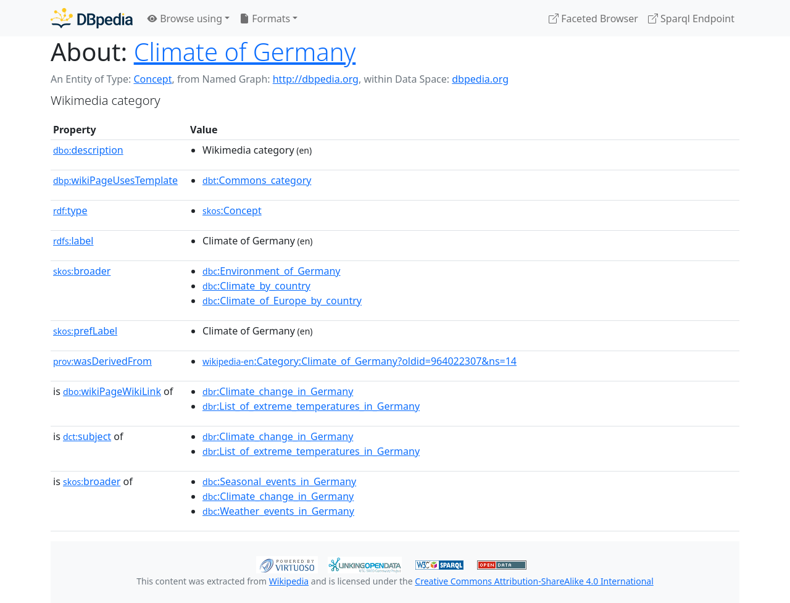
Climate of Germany (245, 52)
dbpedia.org (480, 79)
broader (81, 271)
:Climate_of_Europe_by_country (282, 300)
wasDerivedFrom (102, 361)
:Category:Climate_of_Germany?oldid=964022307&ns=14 (359, 361)
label (73, 240)
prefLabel (85, 331)
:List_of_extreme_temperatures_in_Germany (311, 406)
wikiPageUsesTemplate (115, 180)
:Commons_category (256, 180)
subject (87, 436)
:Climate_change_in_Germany (277, 391)
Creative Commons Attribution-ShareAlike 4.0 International (534, 581)
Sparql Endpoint (691, 18)
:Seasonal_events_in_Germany (279, 481)
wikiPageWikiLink (112, 391)
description (88, 150)
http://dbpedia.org (316, 79)
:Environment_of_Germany (271, 271)
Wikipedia (289, 581)
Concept (152, 79)
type (70, 210)
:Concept (232, 210)
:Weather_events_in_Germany (278, 511)
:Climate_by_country (256, 286)
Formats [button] (264, 18)
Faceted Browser (593, 18)
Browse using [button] (185, 18)
